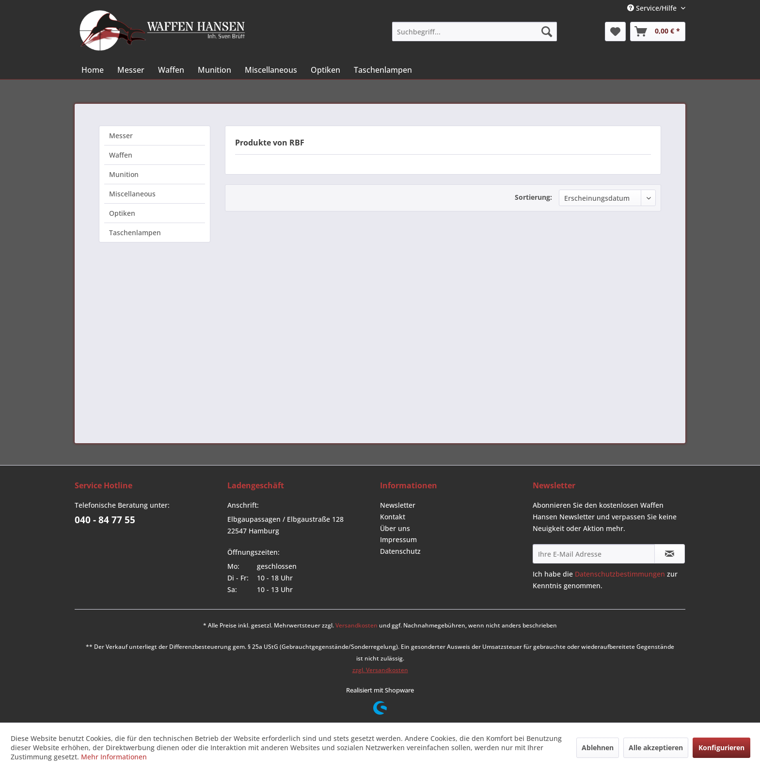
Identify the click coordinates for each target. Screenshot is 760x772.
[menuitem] (474, 31)
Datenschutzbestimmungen (620, 574)
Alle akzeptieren (656, 747)
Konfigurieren (721, 747)
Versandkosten (356, 625)
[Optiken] (325, 70)
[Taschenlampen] (383, 70)
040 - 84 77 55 (105, 520)
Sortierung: (533, 197)
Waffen (120, 155)
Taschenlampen (135, 232)
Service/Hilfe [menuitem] (653, 8)
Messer (121, 135)
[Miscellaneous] (271, 70)
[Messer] (131, 70)
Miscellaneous (132, 193)
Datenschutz (400, 551)
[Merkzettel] (615, 31)
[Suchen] (547, 31)
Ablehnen (598, 747)
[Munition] (214, 70)
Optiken (122, 213)
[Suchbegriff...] (474, 31)
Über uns (395, 528)
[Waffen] (171, 70)
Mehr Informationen (114, 756)
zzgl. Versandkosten (380, 670)
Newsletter (397, 505)
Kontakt (392, 516)
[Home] (93, 70)
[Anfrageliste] (657, 31)
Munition (124, 174)
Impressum (398, 539)
